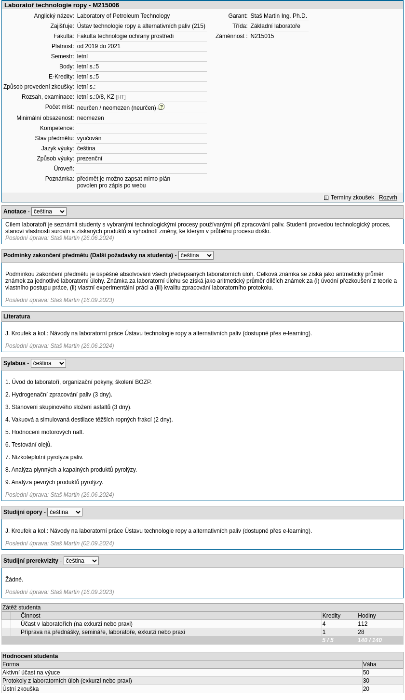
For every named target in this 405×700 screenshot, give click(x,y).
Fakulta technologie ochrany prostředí (125, 36)
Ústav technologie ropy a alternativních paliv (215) (141, 26)
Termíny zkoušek (352, 197)
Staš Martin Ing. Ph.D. (279, 16)
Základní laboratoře (275, 26)
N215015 (262, 36)
